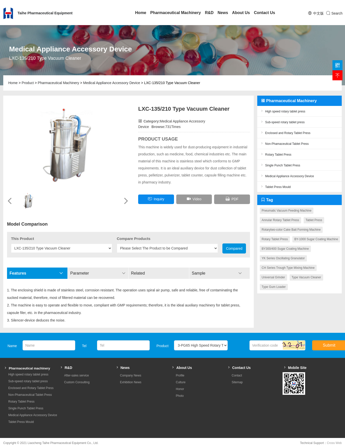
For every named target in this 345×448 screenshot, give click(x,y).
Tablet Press (314, 220)
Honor (180, 389)
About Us (241, 13)
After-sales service (76, 375)
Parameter (98, 273)
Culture (181, 382)
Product (28, 83)
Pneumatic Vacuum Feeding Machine (287, 210)
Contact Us (264, 13)
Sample (217, 273)
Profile (180, 375)
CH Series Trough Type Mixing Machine (288, 268)
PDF (232, 199)
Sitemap (237, 382)
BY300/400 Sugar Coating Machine (285, 248)
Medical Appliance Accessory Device (111, 83)
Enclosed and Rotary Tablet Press (285, 133)
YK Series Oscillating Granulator (283, 258)
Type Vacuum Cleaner (306, 277)
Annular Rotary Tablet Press (280, 220)
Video (194, 199)
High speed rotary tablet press (282, 111)
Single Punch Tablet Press (280, 165)
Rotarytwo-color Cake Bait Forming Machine (291, 229)
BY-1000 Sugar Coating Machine (316, 239)
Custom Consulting (77, 382)
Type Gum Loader (274, 287)
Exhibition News (130, 382)
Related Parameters (160, 275)
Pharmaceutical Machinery (175, 13)
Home (140, 13)
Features (36, 273)
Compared (234, 248)
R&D (209, 13)
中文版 (318, 13)
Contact (237, 375)
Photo (180, 396)
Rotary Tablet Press (276, 154)
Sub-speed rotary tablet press (282, 122)
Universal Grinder (273, 277)
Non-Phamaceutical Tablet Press (284, 143)
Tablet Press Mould (275, 186)
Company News (130, 375)
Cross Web (334, 443)
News (223, 13)
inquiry (156, 199)
